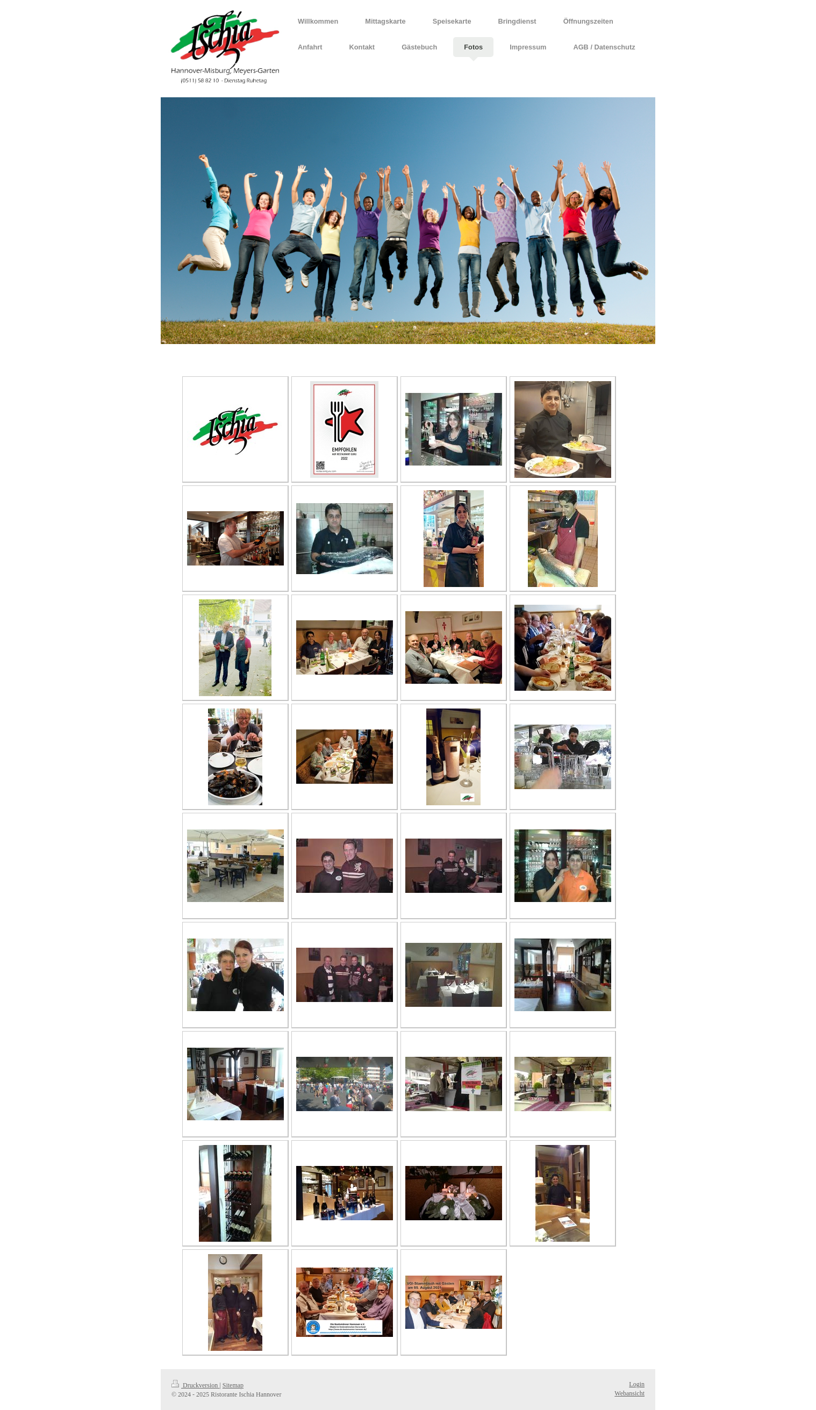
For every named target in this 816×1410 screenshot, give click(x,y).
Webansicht (629, 1393)
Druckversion (195, 1385)
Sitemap (233, 1385)
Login (637, 1384)
